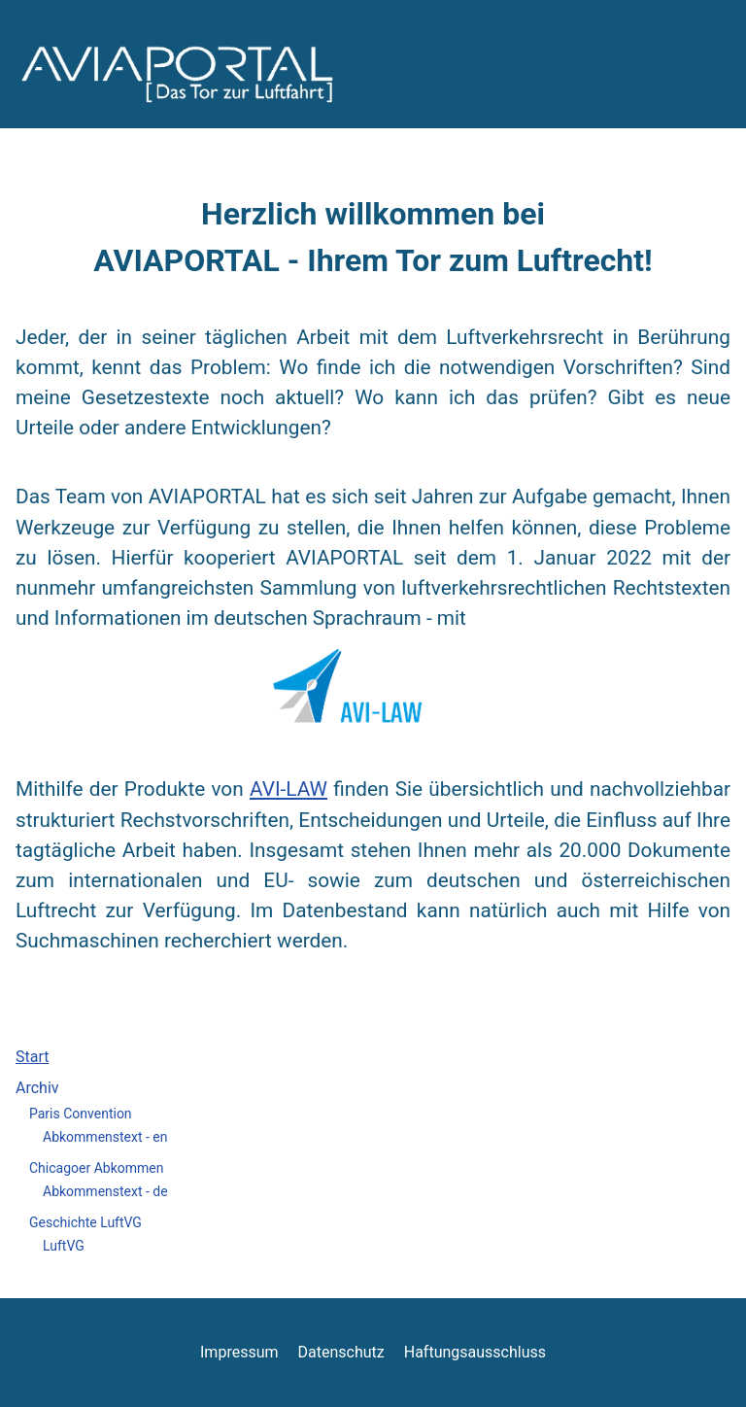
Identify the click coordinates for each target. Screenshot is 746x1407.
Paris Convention (80, 1113)
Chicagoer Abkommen (96, 1168)
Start (32, 1056)
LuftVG (64, 1245)
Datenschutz (341, 1352)
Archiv (37, 1088)
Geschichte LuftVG (85, 1222)
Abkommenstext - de (105, 1191)
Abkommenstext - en (105, 1137)
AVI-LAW (288, 789)
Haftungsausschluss (475, 1352)
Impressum (239, 1352)
